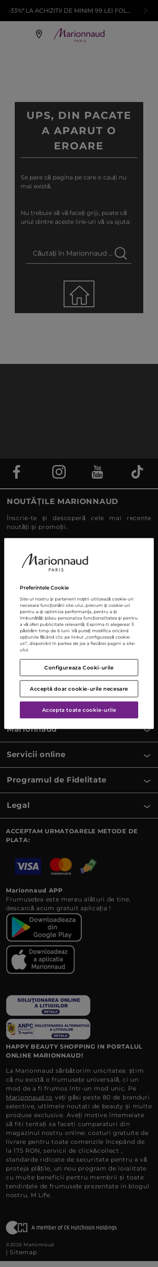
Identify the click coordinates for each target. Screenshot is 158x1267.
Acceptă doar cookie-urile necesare (79, 688)
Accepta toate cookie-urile (79, 709)
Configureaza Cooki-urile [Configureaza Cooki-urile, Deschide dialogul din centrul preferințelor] (78, 667)
